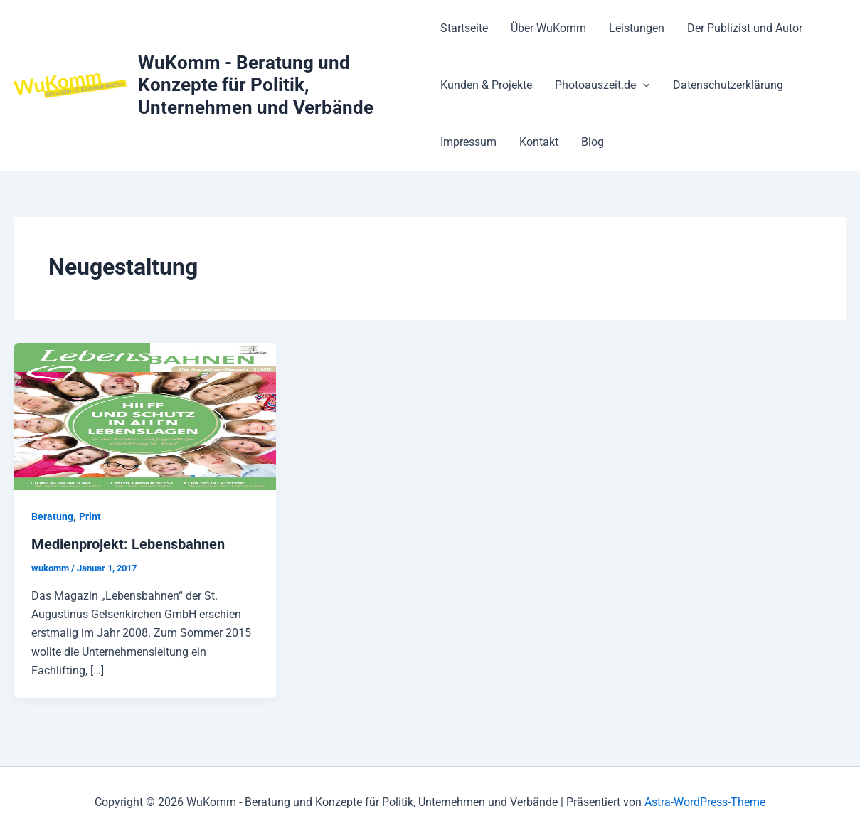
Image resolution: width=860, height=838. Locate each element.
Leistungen (636, 28)
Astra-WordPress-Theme (704, 802)
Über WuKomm (548, 28)
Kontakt (538, 142)
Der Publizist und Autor (744, 28)
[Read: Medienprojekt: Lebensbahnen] (145, 416)
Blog (592, 142)
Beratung (52, 516)
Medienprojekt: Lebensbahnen (128, 544)
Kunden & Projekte (486, 85)
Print (90, 516)
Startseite (464, 28)
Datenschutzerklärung (728, 85)
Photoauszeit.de (602, 85)
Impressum (468, 142)
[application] (643, 85)
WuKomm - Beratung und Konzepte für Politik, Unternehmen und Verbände (255, 84)
